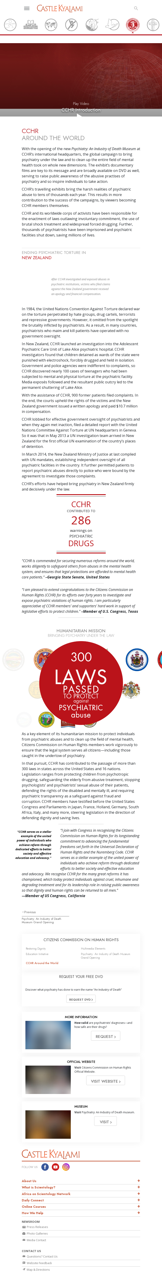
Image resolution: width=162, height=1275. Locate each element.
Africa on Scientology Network (46, 1171)
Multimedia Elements (93, 926)
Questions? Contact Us (40, 1234)
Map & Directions (36, 1247)
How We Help (32, 1190)
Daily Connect (33, 1177)
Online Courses (34, 1184)
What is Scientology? (38, 1164)
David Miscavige (92, 1270)
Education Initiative (37, 931)
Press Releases (35, 1204)
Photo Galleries (35, 1211)
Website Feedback (37, 1240)
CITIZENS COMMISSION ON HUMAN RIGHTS (81, 917)
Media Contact (34, 1217)
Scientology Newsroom (64, 1270)
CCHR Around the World (42, 940)
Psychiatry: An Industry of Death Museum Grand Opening (41, 898)
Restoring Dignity (36, 926)
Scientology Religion (100, 1265)
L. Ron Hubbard (31, 1265)
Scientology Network (72, 1265)
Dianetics (49, 1265)
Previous (30, 889)
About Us (29, 1158)
